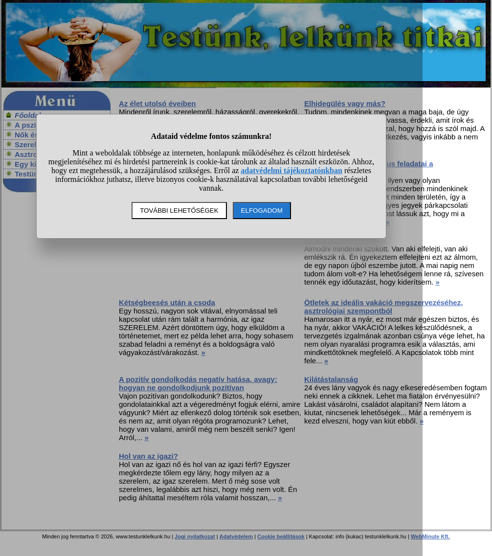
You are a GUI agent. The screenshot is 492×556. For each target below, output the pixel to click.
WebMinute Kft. (430, 536)
